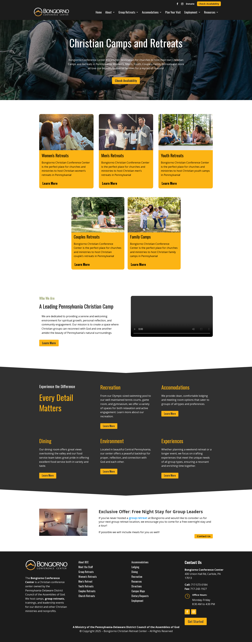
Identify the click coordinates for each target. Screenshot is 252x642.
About (108, 12)
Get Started (195, 621)
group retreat (138, 518)
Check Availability (209, 3)
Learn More (50, 183)
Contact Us (203, 536)
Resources (209, 12)
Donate (190, 3)
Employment (190, 12)
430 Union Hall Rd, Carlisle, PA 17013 (204, 574)
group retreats (54, 598)
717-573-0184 (199, 584)
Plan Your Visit (173, 12)
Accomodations (150, 12)
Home (99, 12)
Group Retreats (126, 12)
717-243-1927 (198, 589)
